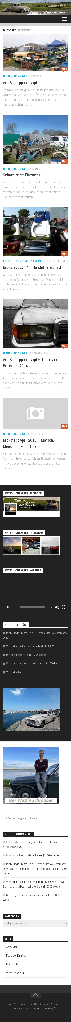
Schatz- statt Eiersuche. (22, 175)
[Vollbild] (63, 607)
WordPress (34, 1008)
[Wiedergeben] (8, 607)
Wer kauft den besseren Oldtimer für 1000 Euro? (33, 663)
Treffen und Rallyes (15, 76)
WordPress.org (15, 973)
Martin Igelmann (15, 895)
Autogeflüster (12, 261)
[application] (35, 592)
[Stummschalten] (57, 607)
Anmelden (12, 947)
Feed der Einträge (16, 955)
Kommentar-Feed (16, 964)
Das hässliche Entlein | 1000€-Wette (26, 655)
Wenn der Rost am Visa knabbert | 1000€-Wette (32, 646)
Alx (55, 1008)
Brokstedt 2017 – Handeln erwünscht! (34, 267)
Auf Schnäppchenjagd (20, 82)
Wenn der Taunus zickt (19, 672)
